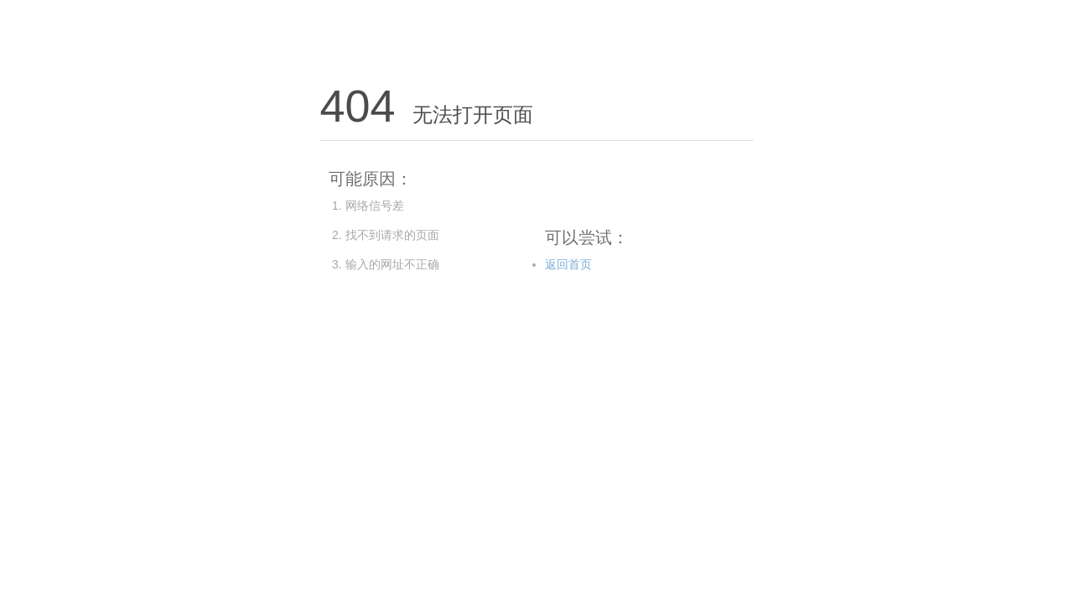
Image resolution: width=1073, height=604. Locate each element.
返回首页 (568, 264)
